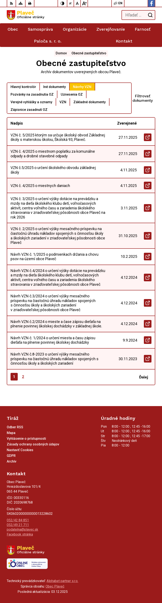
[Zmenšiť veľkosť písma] (70, 3)
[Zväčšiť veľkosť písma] (84, 3)
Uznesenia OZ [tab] (72, 94)
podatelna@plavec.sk (22, 529)
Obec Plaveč (55, 586)
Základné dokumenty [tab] (89, 102)
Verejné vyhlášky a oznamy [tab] (31, 102)
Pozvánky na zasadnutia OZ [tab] (32, 94)
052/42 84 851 (18, 520)
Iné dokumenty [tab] (54, 87)
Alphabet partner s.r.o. (62, 581)
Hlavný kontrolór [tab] (23, 87)
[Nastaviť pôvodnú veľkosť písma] (77, 3)
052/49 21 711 (18, 525)
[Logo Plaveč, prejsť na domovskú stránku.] (25, 15)
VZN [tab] (62, 102)
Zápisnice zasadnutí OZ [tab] (29, 110)
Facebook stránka (20, 534)
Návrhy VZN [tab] (82, 87)
